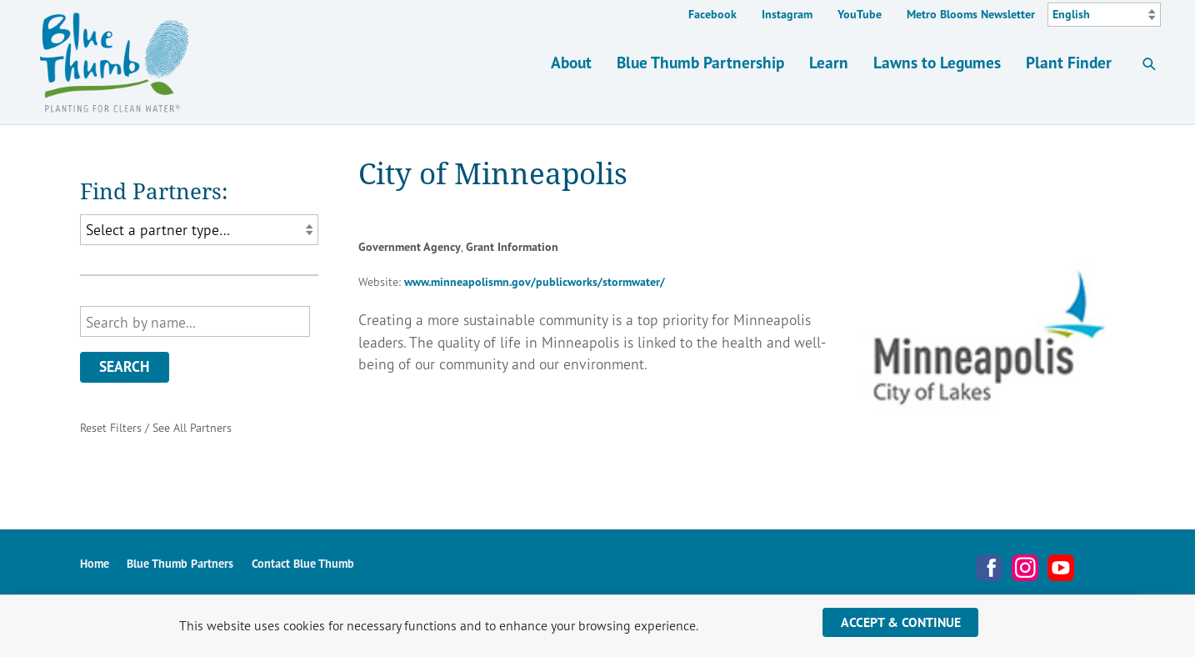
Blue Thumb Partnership (700, 62)
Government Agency (409, 246)
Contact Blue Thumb (303, 563)
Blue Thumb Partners (180, 563)
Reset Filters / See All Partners (156, 427)
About (571, 62)
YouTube (860, 14)
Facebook (712, 14)
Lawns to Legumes (937, 62)
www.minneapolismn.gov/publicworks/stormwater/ (534, 281)
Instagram (787, 14)
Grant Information (512, 246)
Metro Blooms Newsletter (971, 14)
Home (94, 563)
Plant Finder (1069, 62)
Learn (828, 62)
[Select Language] (1104, 15)
